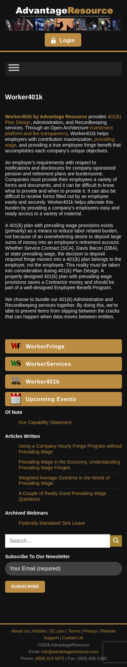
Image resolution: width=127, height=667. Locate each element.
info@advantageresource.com (70, 651)
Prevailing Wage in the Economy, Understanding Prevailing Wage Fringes (69, 464)
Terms (74, 631)
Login (62, 40)
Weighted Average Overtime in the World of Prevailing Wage (64, 480)
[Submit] (116, 541)
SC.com (57, 631)
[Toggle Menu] (13, 69)
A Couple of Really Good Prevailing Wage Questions (62, 496)
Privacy (90, 631)
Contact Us (72, 638)
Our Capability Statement (45, 422)
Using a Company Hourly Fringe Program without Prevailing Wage (70, 448)
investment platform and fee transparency (59, 130)
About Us (20, 631)
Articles (39, 631)
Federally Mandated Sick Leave (52, 523)
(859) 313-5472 (49, 658)
